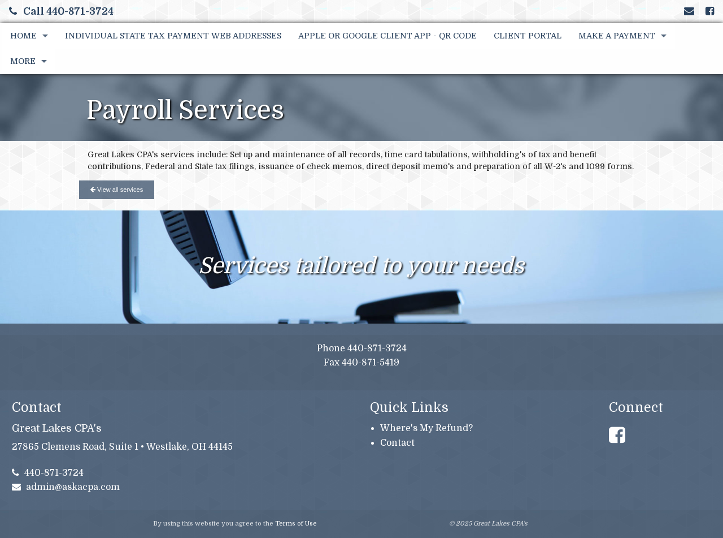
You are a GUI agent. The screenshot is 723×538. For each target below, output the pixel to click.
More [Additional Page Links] (23, 61)
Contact (397, 443)
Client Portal (527, 35)
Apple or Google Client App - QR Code (387, 35)
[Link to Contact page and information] (689, 11)
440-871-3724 (48, 473)
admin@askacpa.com (66, 487)
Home (23, 35)
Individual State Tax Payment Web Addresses (173, 35)
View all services (116, 189)
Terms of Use (296, 523)
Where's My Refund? (426, 428)
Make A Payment (616, 35)
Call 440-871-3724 (61, 11)
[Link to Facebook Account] (709, 11)
